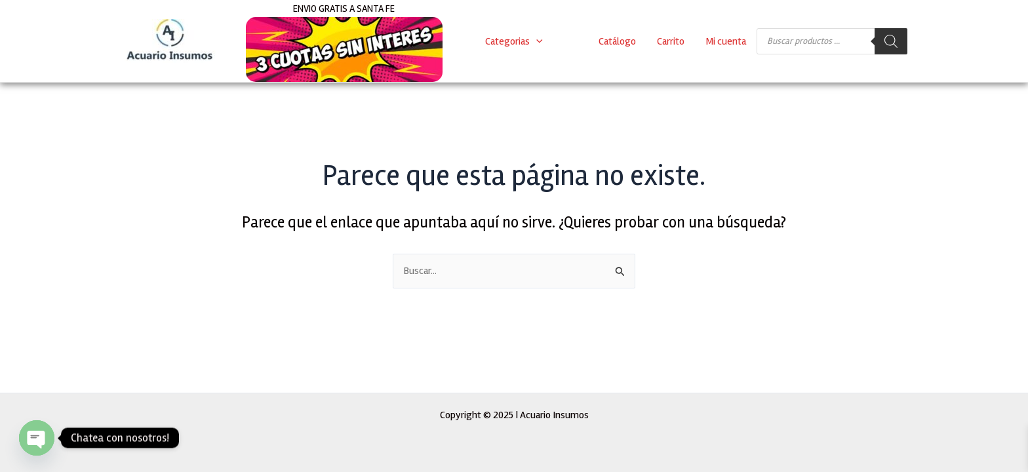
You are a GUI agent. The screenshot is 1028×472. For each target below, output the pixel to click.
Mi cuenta (725, 41)
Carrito (670, 41)
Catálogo (617, 41)
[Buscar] (891, 41)
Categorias (514, 41)
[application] (536, 41)
